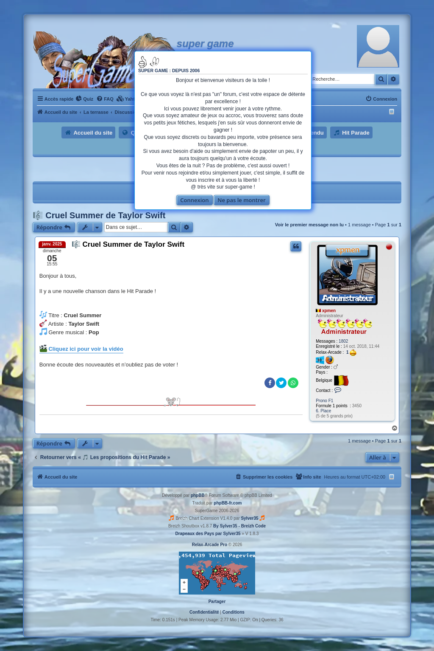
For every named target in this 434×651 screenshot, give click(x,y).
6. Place (323, 411)
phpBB (198, 495)
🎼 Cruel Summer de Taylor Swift (99, 215)
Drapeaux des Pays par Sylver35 (208, 533)
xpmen (329, 310)
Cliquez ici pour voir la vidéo (81, 348)
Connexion (194, 200)
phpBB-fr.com (228, 503)
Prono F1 (324, 400)
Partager (217, 601)
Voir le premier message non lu (309, 224)
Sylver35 (249, 518)
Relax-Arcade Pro (209, 544)
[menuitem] (84, 99)
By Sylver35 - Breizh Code (239, 526)
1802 (343, 341)
